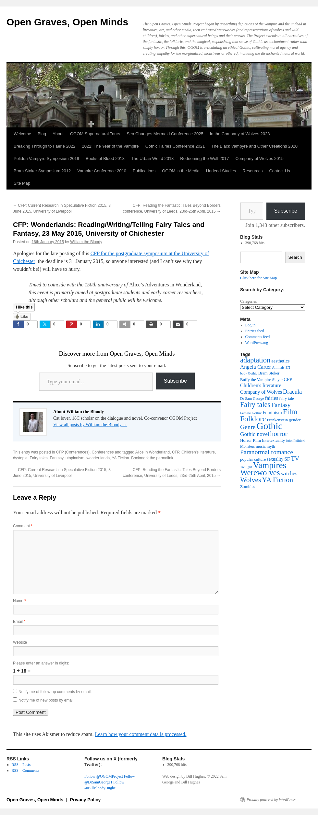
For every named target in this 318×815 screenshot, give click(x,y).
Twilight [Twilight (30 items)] (246, 467)
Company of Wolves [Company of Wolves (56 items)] (261, 392)
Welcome (22, 133)
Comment (22, 526)
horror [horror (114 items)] (278, 434)
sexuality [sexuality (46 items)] (275, 459)
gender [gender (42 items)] (294, 419)
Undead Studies (221, 170)
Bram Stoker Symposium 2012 (42, 170)
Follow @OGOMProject (103, 776)
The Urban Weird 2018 (152, 158)
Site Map (22, 183)
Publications (144, 170)
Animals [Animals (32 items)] (278, 367)
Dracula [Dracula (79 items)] (292, 391)
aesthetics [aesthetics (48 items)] (280, 360)
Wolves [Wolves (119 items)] (250, 480)
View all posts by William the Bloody (90, 424)
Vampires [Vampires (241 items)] (269, 465)
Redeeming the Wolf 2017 (204, 158)
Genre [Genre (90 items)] (247, 427)
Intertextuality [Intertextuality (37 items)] (273, 440)
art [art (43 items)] (288, 367)
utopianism (75, 458)
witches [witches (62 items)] (289, 473)
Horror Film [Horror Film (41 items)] (250, 440)
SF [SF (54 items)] (287, 459)
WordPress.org (256, 342)
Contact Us (279, 170)
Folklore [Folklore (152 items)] (253, 418)
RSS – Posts (21, 764)
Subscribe (175, 381)
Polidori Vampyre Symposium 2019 (46, 158)
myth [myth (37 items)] (271, 446)
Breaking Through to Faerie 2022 (45, 146)
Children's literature (198, 452)
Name (19, 600)
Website (20, 642)
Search (295, 257)
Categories (248, 301)
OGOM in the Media (181, 170)
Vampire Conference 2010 (101, 170)
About (58, 133)
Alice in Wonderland (152, 452)
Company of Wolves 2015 (259, 158)
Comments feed (257, 337)
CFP (175, 452)
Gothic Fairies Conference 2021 (175, 146)
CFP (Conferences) (73, 452)
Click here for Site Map (258, 278)
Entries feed (254, 331)
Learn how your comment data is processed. (140, 734)
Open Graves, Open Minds (67, 22)
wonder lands (98, 458)
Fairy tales (38, 458)
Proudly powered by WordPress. (272, 799)
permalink (164, 458)
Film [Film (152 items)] (290, 411)
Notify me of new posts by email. (46, 700)
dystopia (20, 458)
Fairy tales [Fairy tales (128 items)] (255, 405)
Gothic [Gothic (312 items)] (269, 426)
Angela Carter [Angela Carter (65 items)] (255, 367)
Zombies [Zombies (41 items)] (247, 486)
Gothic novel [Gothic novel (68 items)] (254, 434)
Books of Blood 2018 (105, 158)
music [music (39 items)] (261, 446)
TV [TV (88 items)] (295, 458)
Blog (42, 133)
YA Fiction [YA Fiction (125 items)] (277, 480)
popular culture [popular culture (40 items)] (253, 459)
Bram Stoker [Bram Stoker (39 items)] (268, 373)
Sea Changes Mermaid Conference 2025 (165, 133)
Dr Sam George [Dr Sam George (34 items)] (252, 399)
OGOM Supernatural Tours (95, 133)
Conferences (103, 452)
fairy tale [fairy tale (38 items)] (286, 398)
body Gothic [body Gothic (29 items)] (248, 373)
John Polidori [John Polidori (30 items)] (295, 440)
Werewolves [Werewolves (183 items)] (260, 472)
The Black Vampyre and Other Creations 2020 (254, 146)
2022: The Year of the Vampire (110, 146)
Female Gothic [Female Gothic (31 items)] (251, 413)
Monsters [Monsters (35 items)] (247, 446)
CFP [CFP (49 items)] (288, 379)
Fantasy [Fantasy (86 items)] (280, 404)
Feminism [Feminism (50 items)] (272, 412)
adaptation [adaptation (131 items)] (255, 360)
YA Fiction (120, 458)
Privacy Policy (85, 799)
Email (19, 621)
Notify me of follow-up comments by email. (55, 692)
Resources (252, 170)
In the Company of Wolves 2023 (240, 133)
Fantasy (56, 458)
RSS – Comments (25, 770)
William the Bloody (86, 242)
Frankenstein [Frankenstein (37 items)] (277, 420)
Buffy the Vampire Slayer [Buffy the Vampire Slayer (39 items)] (261, 379)
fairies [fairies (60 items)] (271, 398)
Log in (250, 325)
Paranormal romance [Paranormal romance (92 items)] (266, 452)
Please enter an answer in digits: (41, 663)
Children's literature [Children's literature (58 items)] (260, 385)
